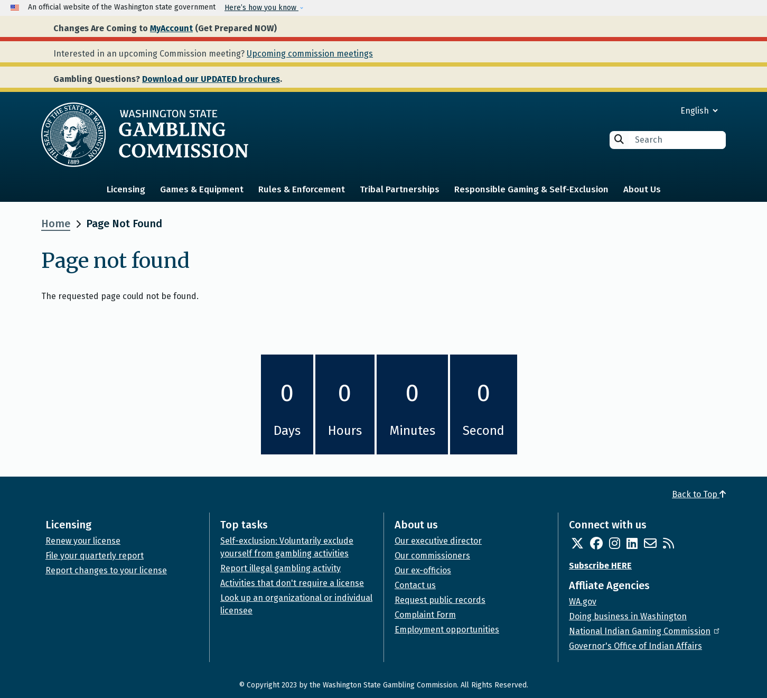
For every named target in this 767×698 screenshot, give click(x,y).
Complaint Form (425, 615)
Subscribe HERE (600, 566)
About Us (642, 189)
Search (619, 139)
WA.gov (582, 602)
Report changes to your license (106, 570)
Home (55, 223)
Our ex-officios (423, 570)
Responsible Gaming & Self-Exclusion (531, 189)
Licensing (126, 189)
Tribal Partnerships (399, 189)
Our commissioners (432, 556)
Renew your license (82, 541)
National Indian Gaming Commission (645, 631)
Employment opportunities (447, 630)
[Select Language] (661, 110)
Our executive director (438, 541)
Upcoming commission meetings (310, 54)
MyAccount (171, 28)
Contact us (415, 585)
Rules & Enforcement (301, 189)
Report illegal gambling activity (280, 568)
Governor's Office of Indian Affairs (635, 646)
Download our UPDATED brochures (211, 79)
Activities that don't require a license (292, 583)
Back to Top (699, 494)
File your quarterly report (94, 556)
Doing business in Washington (628, 616)
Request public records (440, 600)
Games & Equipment (202, 189)
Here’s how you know (261, 7)
